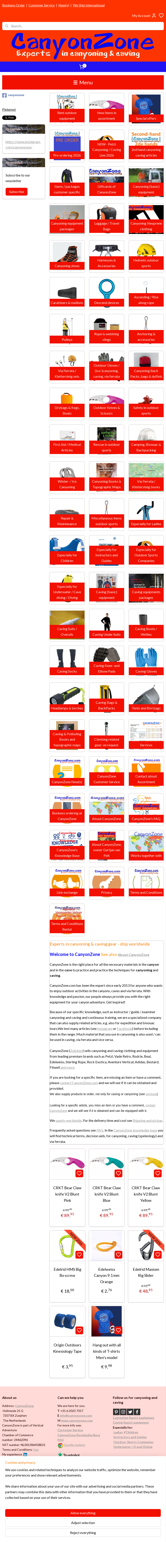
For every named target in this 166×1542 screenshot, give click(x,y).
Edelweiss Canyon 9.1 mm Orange (107, 1275)
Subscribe (16, 191)
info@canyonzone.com (76, 1415)
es (121, 1432)
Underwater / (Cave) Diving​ (132, 1447)
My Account (144, 15)
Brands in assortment (17, 1493)
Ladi (116, 1432)
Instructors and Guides (130, 1437)
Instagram (104, 1028)
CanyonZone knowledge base (135, 1130)
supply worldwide (69, 1120)
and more (67, 1067)
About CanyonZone (133, 954)
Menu (83, 82)
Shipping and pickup (147, 1120)
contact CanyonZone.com (79, 1083)
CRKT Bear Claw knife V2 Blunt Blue (107, 1194)
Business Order (13, 5)
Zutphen (76, 1051)
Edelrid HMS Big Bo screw (67, 1272)
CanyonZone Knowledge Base (78, 1435)
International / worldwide (74, 1480)
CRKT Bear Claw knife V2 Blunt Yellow (146, 1194)
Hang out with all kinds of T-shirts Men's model (107, 1351)
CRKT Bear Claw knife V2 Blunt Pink (67, 1194)
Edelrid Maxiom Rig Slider (146, 1272)
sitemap (95, 1534)
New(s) (63, 5)
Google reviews (74, 1445)
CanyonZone (24, 1406)
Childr (130, 1432)
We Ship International (89, 5)
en (136, 1432)
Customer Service (42, 5)
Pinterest (9, 109)
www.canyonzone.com (77, 1420)
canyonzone (13, 95)
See (36, 1449)
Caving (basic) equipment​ (131, 1422)
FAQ (99, 1130)
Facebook (124, 1028)
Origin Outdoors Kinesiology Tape (67, 1348)
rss (103, 1534)
